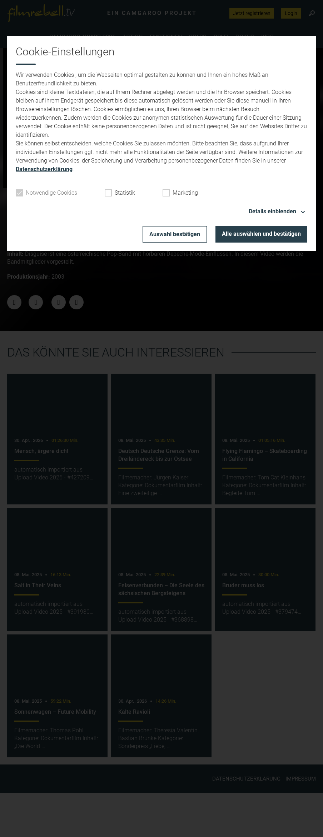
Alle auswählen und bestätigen (261, 233)
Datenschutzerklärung (44, 169)
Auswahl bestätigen (174, 234)
